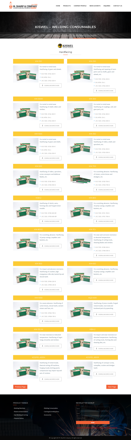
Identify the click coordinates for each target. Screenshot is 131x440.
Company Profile (80, 6)
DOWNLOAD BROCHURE (51, 85)
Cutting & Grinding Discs (51, 411)
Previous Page (20, 387)
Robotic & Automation (21, 411)
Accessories (47, 415)
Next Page (112, 387)
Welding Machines (19, 408)
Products (67, 6)
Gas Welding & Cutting (21, 415)
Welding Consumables (61, 36)
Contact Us (117, 6)
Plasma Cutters (19, 418)
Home (58, 6)
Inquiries (107, 6)
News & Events (95, 6)
